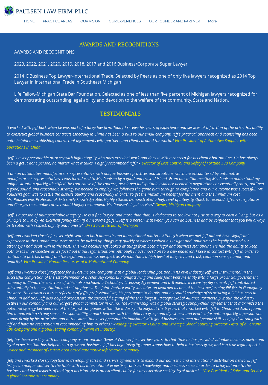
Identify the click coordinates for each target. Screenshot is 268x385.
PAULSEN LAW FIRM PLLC (52, 11)
